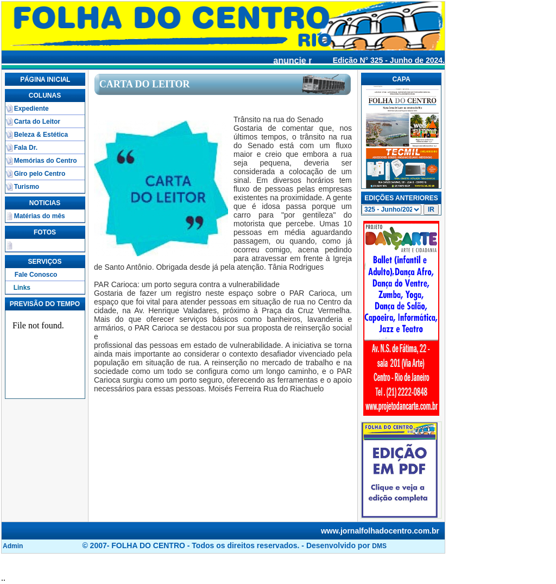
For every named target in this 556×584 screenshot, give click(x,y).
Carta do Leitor (37, 121)
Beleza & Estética (41, 134)
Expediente (31, 108)
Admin (13, 546)
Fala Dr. (25, 147)
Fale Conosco (36, 274)
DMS (379, 546)
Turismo (26, 187)
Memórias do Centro (45, 160)
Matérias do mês (39, 216)
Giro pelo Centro (40, 173)
